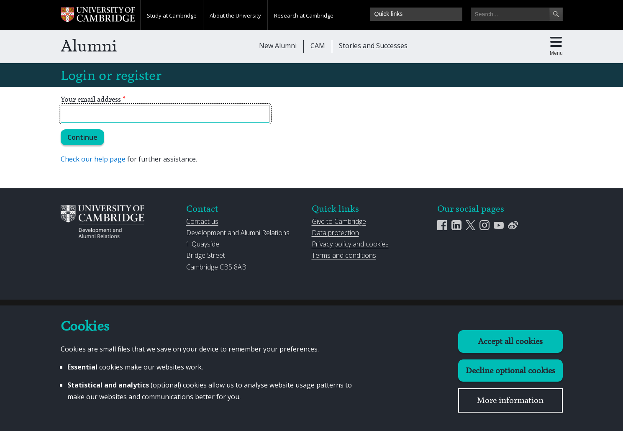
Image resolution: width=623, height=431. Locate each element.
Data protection (335, 232)
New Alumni (278, 45)
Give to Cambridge (339, 221)
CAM (317, 45)
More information (510, 400)
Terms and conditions (344, 255)
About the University (235, 15)
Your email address (93, 99)
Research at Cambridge (303, 15)
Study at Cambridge (172, 15)
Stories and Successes (373, 45)
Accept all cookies (510, 341)
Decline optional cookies (510, 370)
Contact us (202, 221)
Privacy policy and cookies (350, 244)
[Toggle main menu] (556, 46)
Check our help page (93, 159)
